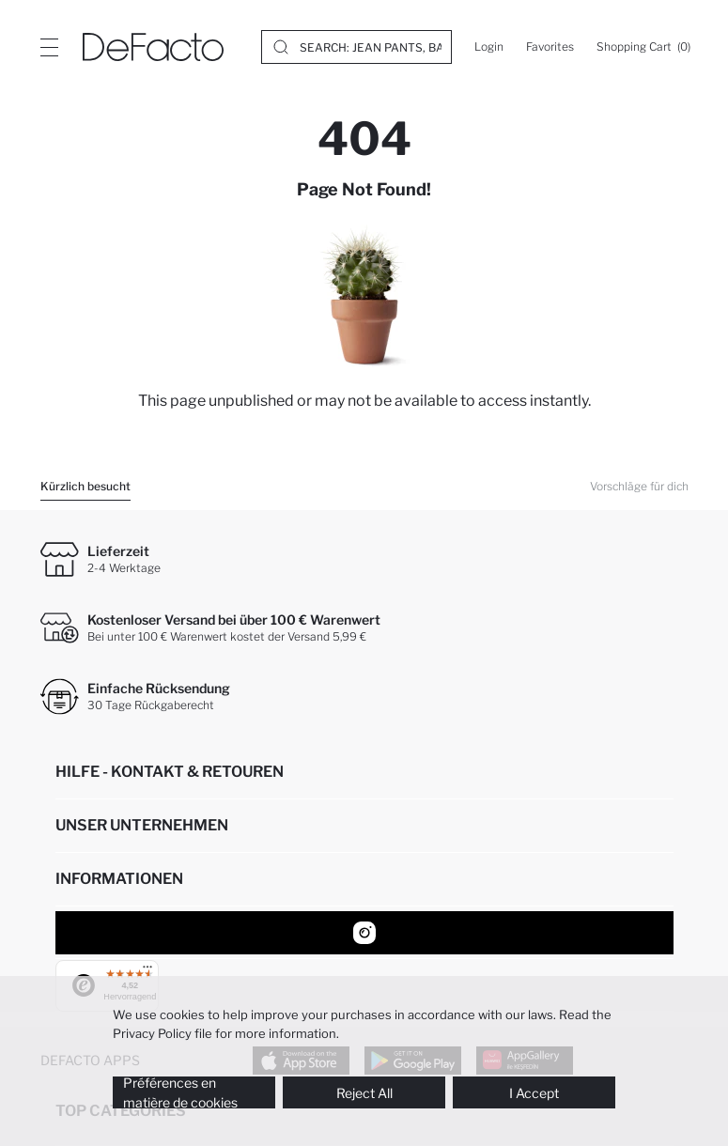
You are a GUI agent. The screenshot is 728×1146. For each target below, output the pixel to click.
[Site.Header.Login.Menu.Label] (49, 47)
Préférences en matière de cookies (180, 1092)
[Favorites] (550, 47)
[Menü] (138, 972)
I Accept (534, 1093)
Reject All (364, 1093)
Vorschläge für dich (639, 486)
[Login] (488, 47)
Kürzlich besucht (85, 486)
